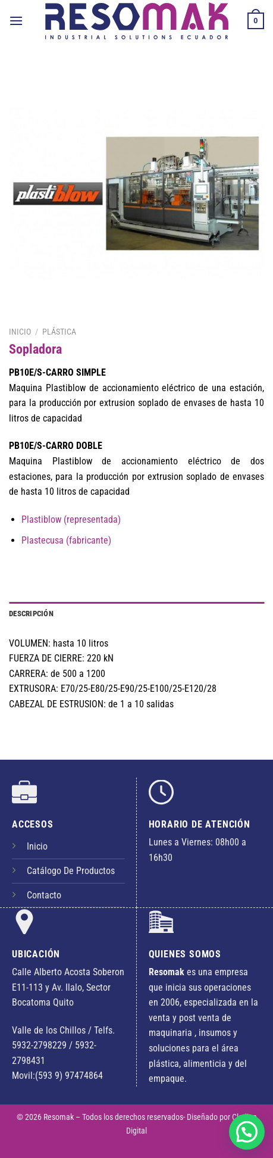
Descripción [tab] (31, 613)
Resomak (59, 1117)
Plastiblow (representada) (71, 519)
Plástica (59, 331)
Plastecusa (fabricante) (66, 540)
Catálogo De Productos (71, 870)
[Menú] (16, 20)
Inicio (20, 331)
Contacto (44, 895)
